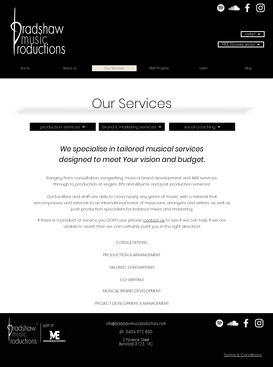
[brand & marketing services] (132, 127)
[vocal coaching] (202, 127)
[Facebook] (247, 8)
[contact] (253, 34)
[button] (241, 44)
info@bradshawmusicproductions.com (136, 323)
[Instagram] (260, 8)
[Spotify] (220, 8)
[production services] (63, 127)
